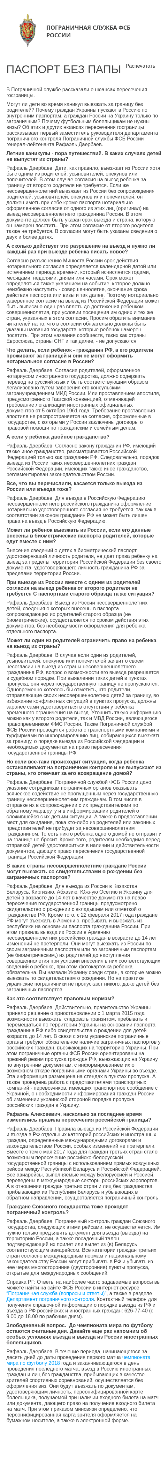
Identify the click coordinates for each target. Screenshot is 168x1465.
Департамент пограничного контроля (50, 1299)
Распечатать (140, 66)
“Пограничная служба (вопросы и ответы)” (56, 1293)
